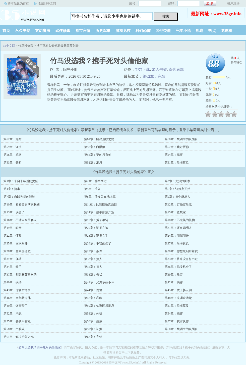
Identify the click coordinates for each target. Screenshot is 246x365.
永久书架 (22, 31)
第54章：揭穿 (174, 155)
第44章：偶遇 (93, 290)
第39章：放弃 (174, 274)
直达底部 (176, 70)
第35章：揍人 (93, 267)
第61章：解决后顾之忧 (99, 139)
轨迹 (199, 31)
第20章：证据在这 (96, 228)
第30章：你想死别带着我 (181, 251)
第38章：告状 (93, 274)
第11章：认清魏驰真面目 (100, 204)
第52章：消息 (93, 162)
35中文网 (31, 14)
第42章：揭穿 (174, 282)
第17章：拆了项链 (96, 220)
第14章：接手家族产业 (99, 212)
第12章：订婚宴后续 (178, 204)
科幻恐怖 (143, 31)
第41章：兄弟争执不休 (99, 282)
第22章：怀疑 (13, 235)
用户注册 (233, 3)
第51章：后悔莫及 (177, 162)
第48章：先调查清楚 (178, 298)
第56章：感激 (13, 155)
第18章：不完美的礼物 (180, 220)
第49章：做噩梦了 (16, 305)
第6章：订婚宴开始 (177, 189)
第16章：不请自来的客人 (20, 220)
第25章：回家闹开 (16, 243)
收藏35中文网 (47, 3)
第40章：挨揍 (13, 282)
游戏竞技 (123, 31)
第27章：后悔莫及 (177, 243)
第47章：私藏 (93, 298)
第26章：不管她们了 (97, 243)
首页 (6, 31)
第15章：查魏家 (175, 212)
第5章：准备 (92, 189)
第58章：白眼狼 (94, 147)
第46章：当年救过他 (17, 298)
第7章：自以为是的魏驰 (19, 196)
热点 (212, 31)
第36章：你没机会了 (178, 267)
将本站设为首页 (18, 3)
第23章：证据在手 (96, 235)
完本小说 (183, 31)
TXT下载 (142, 70)
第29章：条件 (93, 251)
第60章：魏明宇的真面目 (181, 139)
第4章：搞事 (12, 189)
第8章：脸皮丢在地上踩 (100, 196)
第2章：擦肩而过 (95, 181)
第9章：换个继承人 (177, 196)
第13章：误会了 (14, 212)
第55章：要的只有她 (97, 155)
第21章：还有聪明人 (178, 228)
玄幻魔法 (42, 31)
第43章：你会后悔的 (17, 290)
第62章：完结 (154, 76)
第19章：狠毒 (13, 228)
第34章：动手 (13, 267)
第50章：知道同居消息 (99, 305)
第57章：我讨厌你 (177, 147)
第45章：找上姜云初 (178, 290)
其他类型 (163, 31)
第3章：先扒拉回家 (177, 181)
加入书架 (159, 70)
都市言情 (82, 31)
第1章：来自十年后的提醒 (21, 181)
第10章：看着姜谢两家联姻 (22, 204)
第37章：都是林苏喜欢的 (20, 274)
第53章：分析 (13, 162)
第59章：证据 (13, 147)
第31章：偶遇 (13, 259)
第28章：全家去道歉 (17, 251)
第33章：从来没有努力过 (181, 259)
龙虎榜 (226, 31)
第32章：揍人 (93, 259)
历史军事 (102, 31)
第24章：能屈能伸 (177, 235)
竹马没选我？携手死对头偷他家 (40, 347)
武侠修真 (62, 31)
